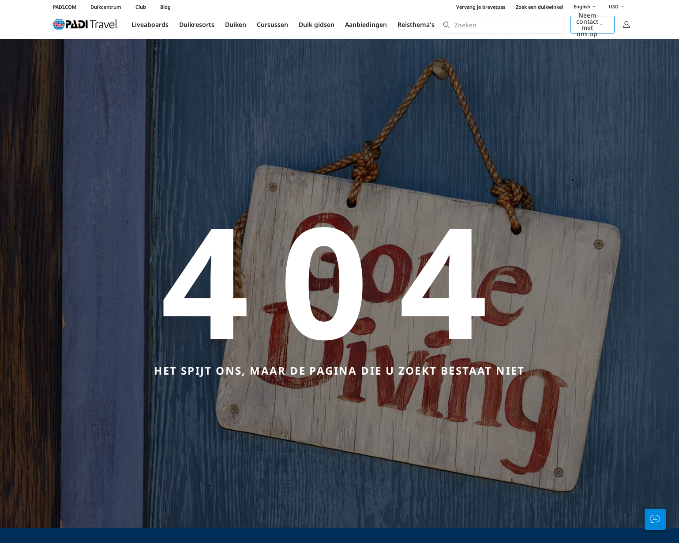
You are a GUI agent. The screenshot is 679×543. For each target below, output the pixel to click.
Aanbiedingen (366, 24)
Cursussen (272, 24)
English (586, 7)
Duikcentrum (105, 7)
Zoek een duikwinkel (539, 7)
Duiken (235, 24)
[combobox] (501, 24)
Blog (165, 7)
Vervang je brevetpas (480, 7)
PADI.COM (64, 7)
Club (140, 7)
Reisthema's (416, 24)
